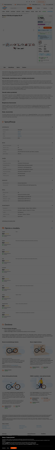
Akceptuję (13, 447)
